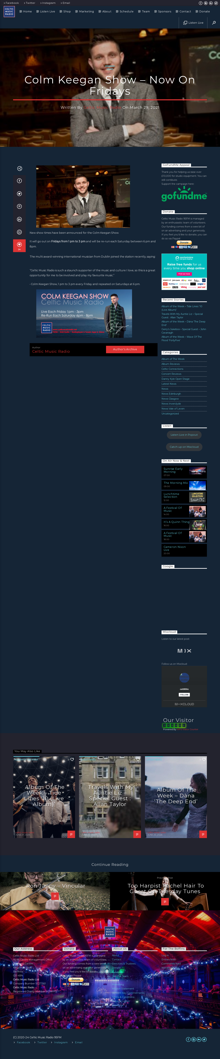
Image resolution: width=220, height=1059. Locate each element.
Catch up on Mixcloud (184, 455)
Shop (67, 11)
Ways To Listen (120, 1009)
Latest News (169, 391)
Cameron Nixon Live (175, 557)
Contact (185, 11)
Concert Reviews (171, 382)
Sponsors (164, 11)
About (106, 11)
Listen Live (47, 11)
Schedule (127, 11)
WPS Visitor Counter (187, 737)
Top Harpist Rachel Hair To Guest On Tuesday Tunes (166, 897)
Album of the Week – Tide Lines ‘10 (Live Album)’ (44, 804)
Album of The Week (173, 367)
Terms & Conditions (123, 1005)
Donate (204, 11)
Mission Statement (123, 996)
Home (27, 11)
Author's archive (125, 357)
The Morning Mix (176, 491)
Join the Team (120, 984)
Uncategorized (170, 421)
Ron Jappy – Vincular (56, 894)
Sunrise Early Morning (173, 479)
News (110, 73)
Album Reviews (171, 372)
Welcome (117, 1013)
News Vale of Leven (173, 416)
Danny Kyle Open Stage (176, 386)
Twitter (29, 2)
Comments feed (171, 971)
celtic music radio (102, 111)
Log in (165, 963)
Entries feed (169, 967)
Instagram (48, 2)
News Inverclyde (171, 411)
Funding (117, 980)
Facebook (11, 2)
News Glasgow (170, 406)
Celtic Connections (172, 377)
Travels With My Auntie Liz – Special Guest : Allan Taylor (111, 804)
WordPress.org (170, 976)
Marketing (86, 11)
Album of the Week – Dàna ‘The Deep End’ (176, 804)
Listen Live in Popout (184, 443)
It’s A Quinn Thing (177, 530)
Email (65, 2)
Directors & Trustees (124, 971)
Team (146, 11)
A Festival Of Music (173, 518)
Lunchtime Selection (171, 504)
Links (115, 988)
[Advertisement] (186, 604)
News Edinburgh (171, 401)
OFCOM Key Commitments (128, 1001)
